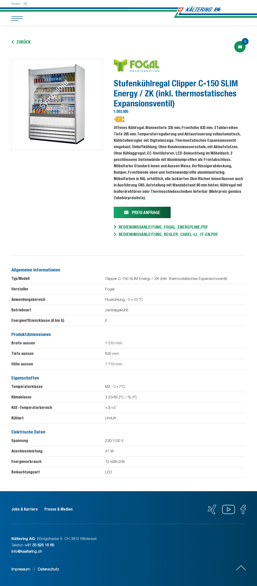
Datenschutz (48, 569)
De (25, 4)
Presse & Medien (58, 509)
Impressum (20, 569)
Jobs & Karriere (24, 509)
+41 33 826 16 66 (39, 545)
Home (15, 4)
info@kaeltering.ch (26, 551)
